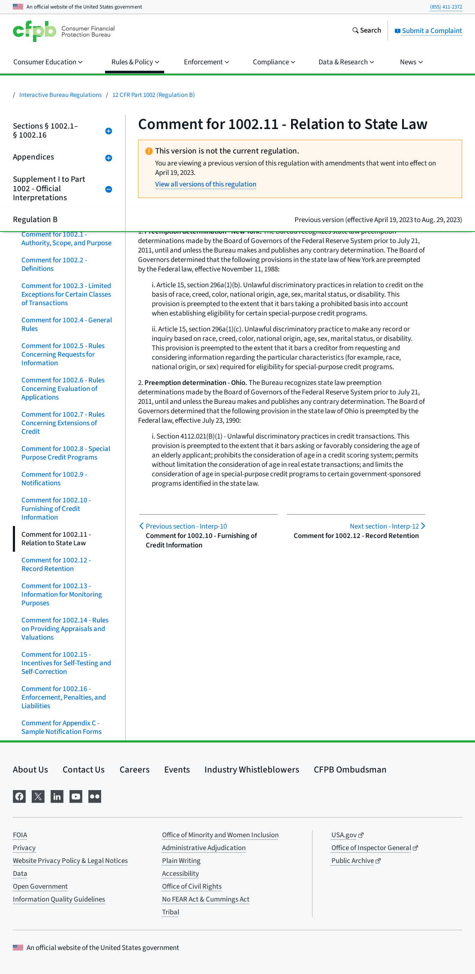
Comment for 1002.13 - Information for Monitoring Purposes (61, 594)
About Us (30, 769)
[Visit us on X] (38, 795)
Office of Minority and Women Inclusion (220, 835)
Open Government (40, 886)
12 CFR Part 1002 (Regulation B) (153, 95)
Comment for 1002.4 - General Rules (66, 324)
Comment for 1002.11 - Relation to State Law (56, 538)
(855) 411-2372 (446, 7)
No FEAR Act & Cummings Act (206, 899)
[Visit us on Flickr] (94, 795)
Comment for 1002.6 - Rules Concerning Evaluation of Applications (63, 389)
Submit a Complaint (428, 31)
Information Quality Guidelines (59, 899)
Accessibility (180, 874)
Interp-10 (186, 526)
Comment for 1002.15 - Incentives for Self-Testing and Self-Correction (66, 663)
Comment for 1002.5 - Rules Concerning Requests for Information (63, 354)
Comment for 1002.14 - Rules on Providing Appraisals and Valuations (64, 629)
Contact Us (84, 769)
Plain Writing (181, 861)
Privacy (24, 848)
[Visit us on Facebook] (19, 795)
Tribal (170, 912)
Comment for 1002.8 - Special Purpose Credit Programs (65, 453)
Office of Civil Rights (192, 886)
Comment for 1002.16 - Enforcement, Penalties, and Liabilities (63, 697)
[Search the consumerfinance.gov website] (366, 31)
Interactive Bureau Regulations (60, 95)
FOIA (20, 835)
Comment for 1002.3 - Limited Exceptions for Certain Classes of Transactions (66, 294)
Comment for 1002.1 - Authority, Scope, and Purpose (66, 238)
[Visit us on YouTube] (75, 795)
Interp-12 (384, 526)
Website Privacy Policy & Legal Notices (70, 861)
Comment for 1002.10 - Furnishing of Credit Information (56, 509)
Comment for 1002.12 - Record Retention (56, 564)
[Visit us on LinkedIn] (57, 795)
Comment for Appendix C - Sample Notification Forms (61, 727)
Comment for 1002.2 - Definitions (54, 264)
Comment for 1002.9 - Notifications (54, 478)
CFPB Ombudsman (350, 769)
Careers (135, 769)
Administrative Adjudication (204, 848)
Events (177, 769)
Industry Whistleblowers (251, 769)
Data (20, 874)
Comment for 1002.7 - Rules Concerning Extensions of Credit (63, 423)
